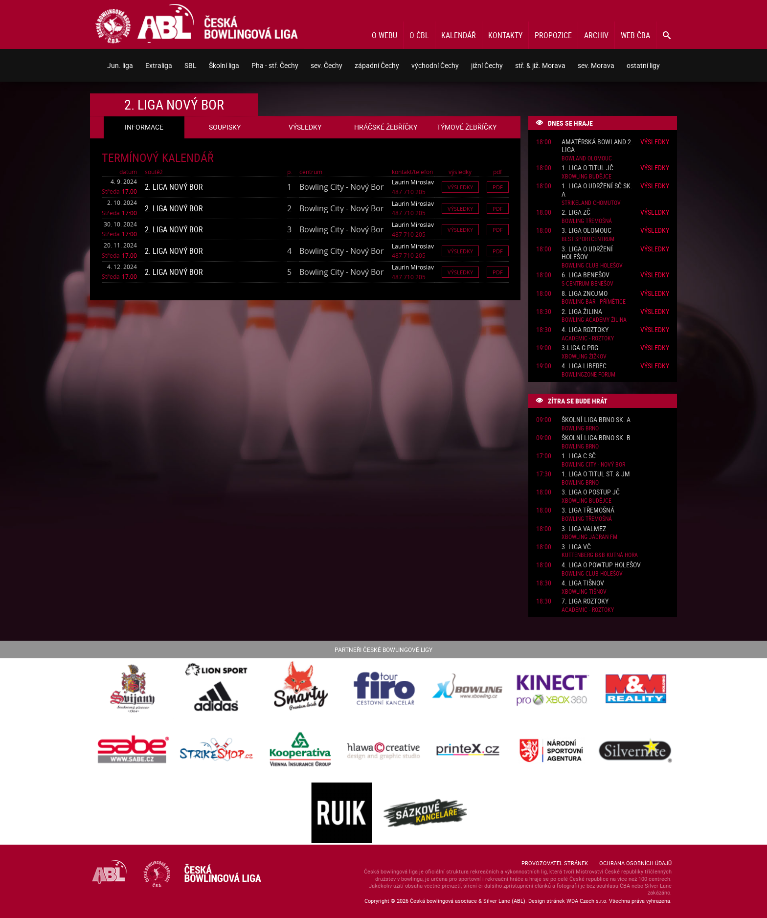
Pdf (498, 187)
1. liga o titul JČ (587, 168)
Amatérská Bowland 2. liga (597, 146)
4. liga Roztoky (585, 330)
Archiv (596, 35)
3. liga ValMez (584, 529)
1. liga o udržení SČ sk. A (597, 190)
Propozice (553, 35)
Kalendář (458, 35)
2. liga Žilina (582, 312)
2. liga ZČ (576, 212)
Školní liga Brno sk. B (596, 438)
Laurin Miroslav (413, 182)
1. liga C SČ (579, 456)
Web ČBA (635, 35)
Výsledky (460, 187)
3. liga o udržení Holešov (587, 253)
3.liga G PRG (580, 348)
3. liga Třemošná (588, 510)
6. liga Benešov (585, 275)
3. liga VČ (576, 547)
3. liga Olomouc (586, 230)
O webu (384, 35)
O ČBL (419, 35)
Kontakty (505, 35)
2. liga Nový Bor (174, 186)
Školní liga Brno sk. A (596, 420)
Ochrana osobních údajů (635, 863)
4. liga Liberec (584, 366)
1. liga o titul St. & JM (596, 474)
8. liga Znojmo (585, 294)
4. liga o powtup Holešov (601, 565)
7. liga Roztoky (585, 601)
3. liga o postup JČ (591, 492)
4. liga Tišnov (583, 583)
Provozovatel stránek (554, 863)
